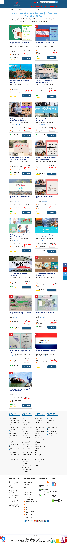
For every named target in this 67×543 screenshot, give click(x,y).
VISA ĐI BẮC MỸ (14, 418)
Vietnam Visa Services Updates (31, 502)
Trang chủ (13, 9)
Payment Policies (28, 492)
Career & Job (29, 514)
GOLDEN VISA (52, 418)
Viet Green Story (28, 482)
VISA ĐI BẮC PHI (14, 452)
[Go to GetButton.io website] (3, 541)
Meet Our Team (28, 484)
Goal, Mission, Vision (29, 489)
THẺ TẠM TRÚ (39, 431)
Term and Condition (29, 494)
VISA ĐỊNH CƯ (52, 431)
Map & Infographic (30, 507)
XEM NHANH (26, 58)
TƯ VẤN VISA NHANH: (44, 7)
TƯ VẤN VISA (21, 9)
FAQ (27, 509)
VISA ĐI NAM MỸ (14, 421)
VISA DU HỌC (52, 425)
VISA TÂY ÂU (31, 9)
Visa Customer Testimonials (29, 505)
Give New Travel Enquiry (30, 512)
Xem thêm (40, 47)
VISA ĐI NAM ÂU (14, 433)
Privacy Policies (28, 490)
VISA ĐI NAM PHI (15, 459)
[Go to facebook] (3, 539)
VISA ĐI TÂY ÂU (14, 427)
